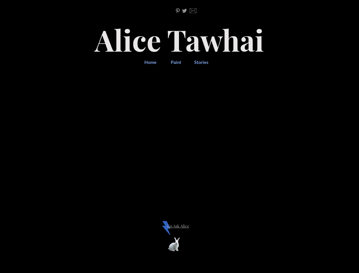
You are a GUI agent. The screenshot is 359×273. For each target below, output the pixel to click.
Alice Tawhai (179, 39)
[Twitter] (184, 10)
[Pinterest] (178, 10)
